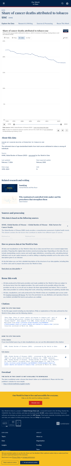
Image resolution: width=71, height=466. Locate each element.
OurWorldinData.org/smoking (10, 131)
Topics (4, 439)
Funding (38, 448)
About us (39, 439)
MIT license (36, 418)
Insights (4, 448)
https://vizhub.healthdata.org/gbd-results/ (16, 386)
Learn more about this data (41, 127)
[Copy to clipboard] (63, 318)
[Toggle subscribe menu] (67, 3)
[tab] (7, 37)
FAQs (37, 420)
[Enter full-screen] (66, 130)
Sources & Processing (45, 23)
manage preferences (28, 457)
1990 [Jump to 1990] (9, 124)
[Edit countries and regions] (65, 38)
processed (32, 155)
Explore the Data (8, 23)
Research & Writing (25, 23)
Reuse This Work (63, 23)
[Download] (58, 130)
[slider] (14, 124)
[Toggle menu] (4, 3)
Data (3, 443)
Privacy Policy (16, 457)
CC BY (20, 131)
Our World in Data (35, 3)
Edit (66, 37)
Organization (40, 443)
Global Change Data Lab (31, 413)
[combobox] (62, 3)
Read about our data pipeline (12, 268)
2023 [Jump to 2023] (65, 124)
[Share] (62, 130)
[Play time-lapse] (4, 124)
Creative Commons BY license (15, 295)
